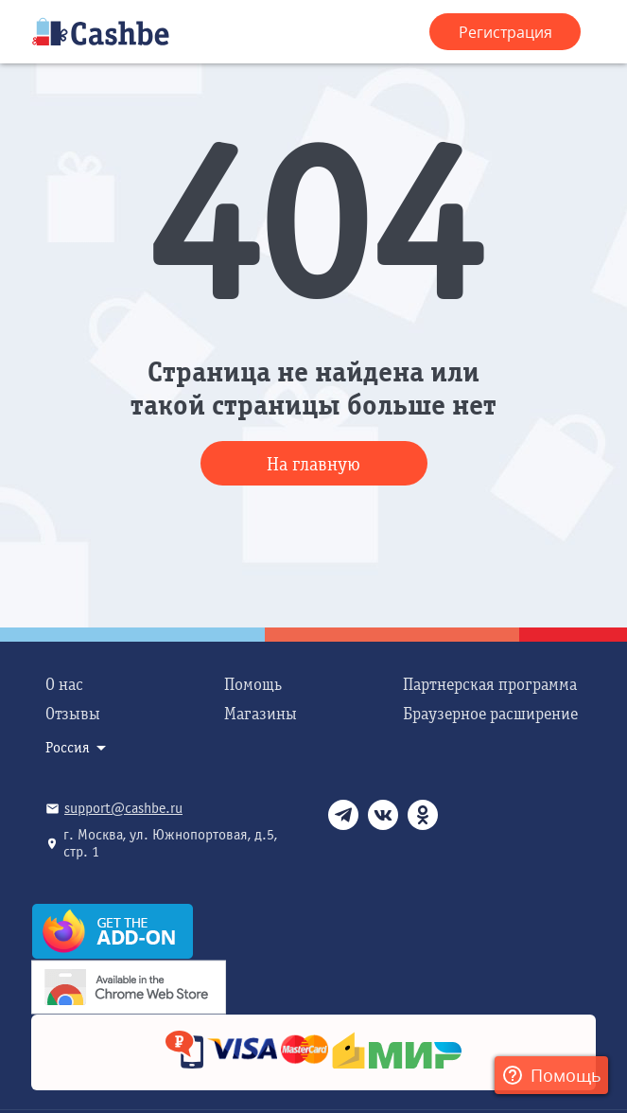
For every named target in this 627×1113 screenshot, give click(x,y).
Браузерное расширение (490, 714)
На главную (313, 464)
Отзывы (72, 714)
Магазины (260, 714)
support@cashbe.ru (123, 808)
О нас (64, 685)
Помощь (253, 685)
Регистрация (505, 32)
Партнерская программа (490, 685)
